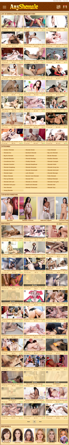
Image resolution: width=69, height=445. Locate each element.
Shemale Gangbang (9, 167)
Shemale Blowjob (9, 158)
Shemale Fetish (51, 164)
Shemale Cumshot (9, 164)
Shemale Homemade (31, 170)
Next (40, 421)
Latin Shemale (30, 173)
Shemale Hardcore (9, 170)
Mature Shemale (8, 176)
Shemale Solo (51, 184)
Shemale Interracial (52, 170)
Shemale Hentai (30, 150)
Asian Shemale (51, 150)
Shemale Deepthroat (31, 164)
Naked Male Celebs (57, 0)
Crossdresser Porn (9, 161)
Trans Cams (65, 0)
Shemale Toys (51, 187)
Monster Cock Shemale (32, 176)
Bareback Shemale (31, 152)
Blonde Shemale (52, 155)
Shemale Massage (52, 173)
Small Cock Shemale (31, 184)
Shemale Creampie (52, 161)
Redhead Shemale (52, 179)
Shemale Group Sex (53, 167)
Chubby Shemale (30, 161)
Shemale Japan (8, 173)
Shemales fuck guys (9, 184)
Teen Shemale (8, 187)
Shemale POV (29, 179)
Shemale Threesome (31, 187)
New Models (6, 426)
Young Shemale (8, 190)
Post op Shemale (8, 179)
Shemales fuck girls (53, 181)
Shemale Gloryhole (31, 167)
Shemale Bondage (31, 158)
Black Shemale (30, 155)
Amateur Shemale (9, 150)
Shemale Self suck (9, 181)
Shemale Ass (7, 152)
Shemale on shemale (31, 181)
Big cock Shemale (52, 152)
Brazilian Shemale (52, 158)
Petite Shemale (51, 176)
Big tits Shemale (8, 155)
